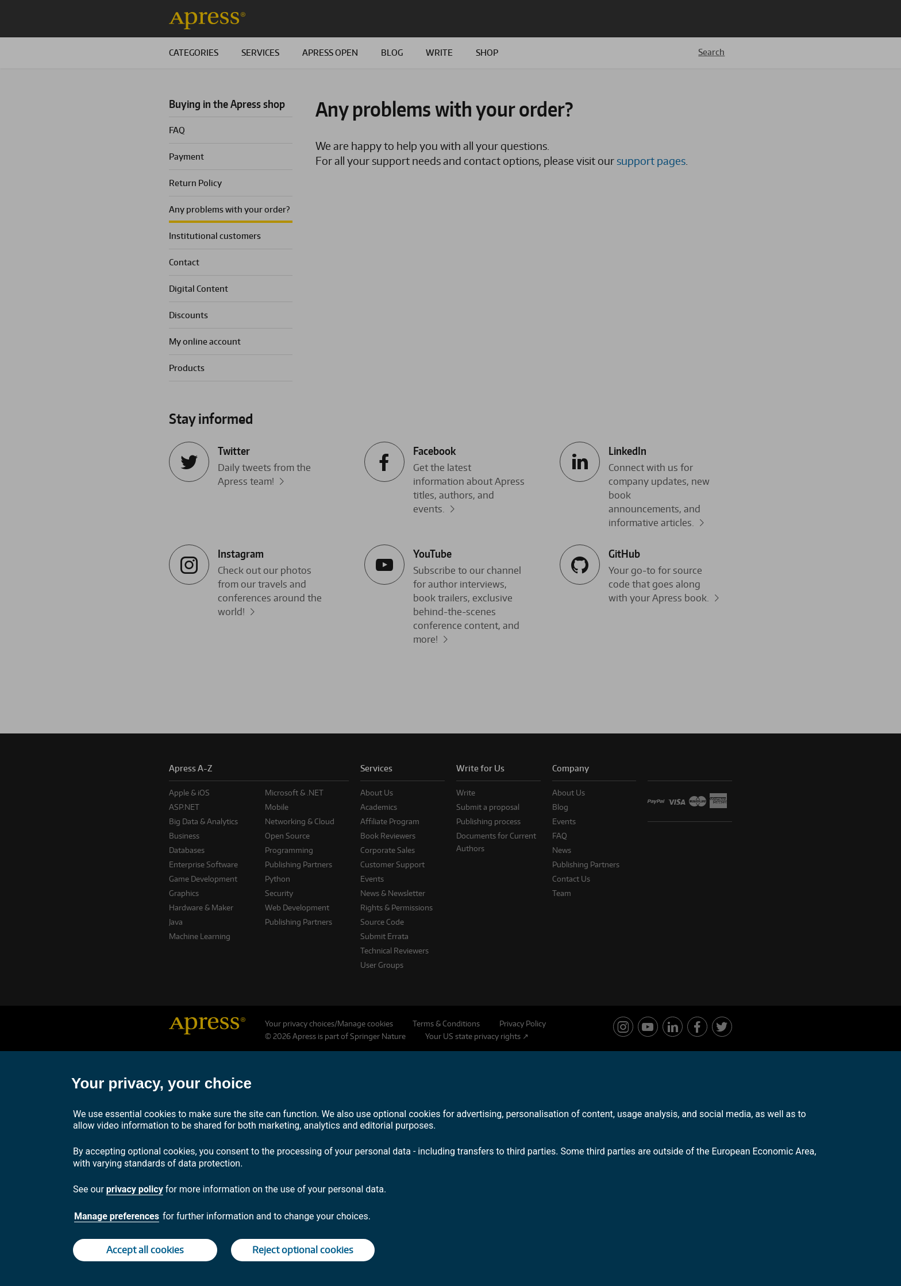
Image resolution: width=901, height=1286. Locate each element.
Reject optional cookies (302, 1250)
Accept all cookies (145, 1250)
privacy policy (134, 1189)
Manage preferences (116, 1216)
